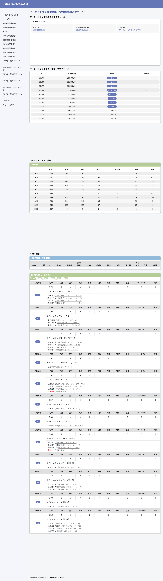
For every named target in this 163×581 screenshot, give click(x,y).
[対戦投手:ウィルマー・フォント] (70, 342)
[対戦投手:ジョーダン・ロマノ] (66, 349)
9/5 (38, 483)
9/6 (38, 463)
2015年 (59, 279)
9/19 (37, 342)
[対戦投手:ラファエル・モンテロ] (69, 467)
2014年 (66, 279)
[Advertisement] (95, 49)
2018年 (40, 279)
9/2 (38, 523)
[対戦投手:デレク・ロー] (62, 367)
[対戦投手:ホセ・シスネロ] (65, 391)
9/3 (38, 502)
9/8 (38, 442)
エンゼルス (112, 107)
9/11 (37, 404)
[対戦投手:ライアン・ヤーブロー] (67, 523)
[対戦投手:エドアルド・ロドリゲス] (68, 295)
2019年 (33, 279)
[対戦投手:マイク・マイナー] (66, 442)
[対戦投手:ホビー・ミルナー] (67, 506)
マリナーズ (112, 94)
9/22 (37, 318)
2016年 (53, 279)
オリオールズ (112, 78)
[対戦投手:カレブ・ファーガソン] (67, 408)
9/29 (37, 295)
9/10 (37, 421)
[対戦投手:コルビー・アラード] (68, 484)
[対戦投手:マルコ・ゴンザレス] (65, 320)
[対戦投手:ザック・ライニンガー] (67, 389)
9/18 (37, 363)
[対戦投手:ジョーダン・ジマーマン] (71, 384)
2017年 (46, 279)
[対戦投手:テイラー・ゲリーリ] (66, 450)
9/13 (37, 383)
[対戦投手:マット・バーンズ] (69, 303)
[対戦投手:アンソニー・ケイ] (69, 344)
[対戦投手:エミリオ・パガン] (67, 531)
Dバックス (112, 98)
